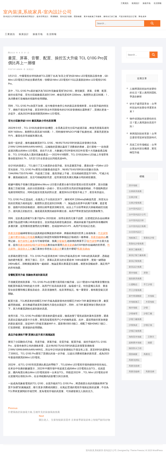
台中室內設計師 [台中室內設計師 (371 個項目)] (136, 220)
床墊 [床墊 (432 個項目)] (146, 272)
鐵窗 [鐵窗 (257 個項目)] (150, 342)
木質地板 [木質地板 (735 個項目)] (150, 302)
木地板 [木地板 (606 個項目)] (151, 296)
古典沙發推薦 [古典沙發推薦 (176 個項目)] (135, 203)
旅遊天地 (146, 3)
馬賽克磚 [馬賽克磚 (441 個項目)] (150, 371)
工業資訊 (124, 3)
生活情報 (157, 3)
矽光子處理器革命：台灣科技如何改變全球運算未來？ (143, 107)
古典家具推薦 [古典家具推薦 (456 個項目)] (135, 191)
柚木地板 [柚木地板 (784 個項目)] (133, 307)
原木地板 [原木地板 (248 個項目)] (133, 185)
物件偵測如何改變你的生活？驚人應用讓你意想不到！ (143, 122)
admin (19, 69)
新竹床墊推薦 (40, 245)
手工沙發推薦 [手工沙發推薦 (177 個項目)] (135, 290)
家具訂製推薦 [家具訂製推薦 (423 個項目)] (135, 261)
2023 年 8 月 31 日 (19, 53)
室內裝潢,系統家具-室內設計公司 (37, 12)
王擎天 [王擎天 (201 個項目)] (151, 337)
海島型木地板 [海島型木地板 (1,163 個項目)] (135, 337)
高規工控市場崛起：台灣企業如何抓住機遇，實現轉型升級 (143, 148)
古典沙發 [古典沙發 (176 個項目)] (133, 197)
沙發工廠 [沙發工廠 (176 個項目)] (148, 313)
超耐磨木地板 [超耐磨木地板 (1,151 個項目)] (135, 342)
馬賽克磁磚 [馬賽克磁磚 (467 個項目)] (134, 371)
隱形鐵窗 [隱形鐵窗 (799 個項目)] (133, 354)
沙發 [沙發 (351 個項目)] (146, 307)
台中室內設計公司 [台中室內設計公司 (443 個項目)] (137, 214)
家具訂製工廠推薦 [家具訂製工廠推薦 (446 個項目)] (137, 255)
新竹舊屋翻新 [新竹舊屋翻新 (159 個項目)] (135, 296)
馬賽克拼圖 (14, 233)
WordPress (158, 450)
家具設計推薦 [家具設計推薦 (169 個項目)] (135, 267)
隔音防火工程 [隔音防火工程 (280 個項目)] (135, 348)
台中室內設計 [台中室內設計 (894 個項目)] (135, 208)
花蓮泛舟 (57, 248)
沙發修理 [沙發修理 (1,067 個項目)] (133, 313)
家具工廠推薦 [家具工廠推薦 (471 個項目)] (135, 249)
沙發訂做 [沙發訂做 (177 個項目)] (148, 325)
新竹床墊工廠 (25, 241)
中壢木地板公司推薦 (24, 237)
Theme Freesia (137, 450)
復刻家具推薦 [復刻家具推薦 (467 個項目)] (135, 278)
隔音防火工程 (25, 248)
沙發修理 (61, 241)
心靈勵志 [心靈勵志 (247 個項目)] (133, 284)
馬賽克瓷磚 (68, 245)
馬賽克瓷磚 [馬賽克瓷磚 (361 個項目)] (134, 366)
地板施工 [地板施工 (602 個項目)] (133, 238)
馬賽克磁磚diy (98, 237)
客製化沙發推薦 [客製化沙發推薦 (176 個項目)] (136, 243)
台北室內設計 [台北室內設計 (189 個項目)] (135, 232)
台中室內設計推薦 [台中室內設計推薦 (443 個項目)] (137, 226)
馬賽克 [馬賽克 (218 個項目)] (147, 354)
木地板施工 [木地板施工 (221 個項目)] (134, 302)
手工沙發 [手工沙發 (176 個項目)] (148, 284)
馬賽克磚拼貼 (25, 245)
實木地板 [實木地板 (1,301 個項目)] (133, 272)
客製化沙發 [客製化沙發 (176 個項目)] (149, 238)
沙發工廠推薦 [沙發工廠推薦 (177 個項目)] (135, 319)
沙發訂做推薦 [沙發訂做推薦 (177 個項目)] (135, 331)
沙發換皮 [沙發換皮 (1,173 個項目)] (133, 325)
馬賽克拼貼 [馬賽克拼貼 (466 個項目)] (134, 360)
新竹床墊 (92, 241)
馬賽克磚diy (83, 248)
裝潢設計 (135, 3)
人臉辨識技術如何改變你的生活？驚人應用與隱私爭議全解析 (143, 92)
